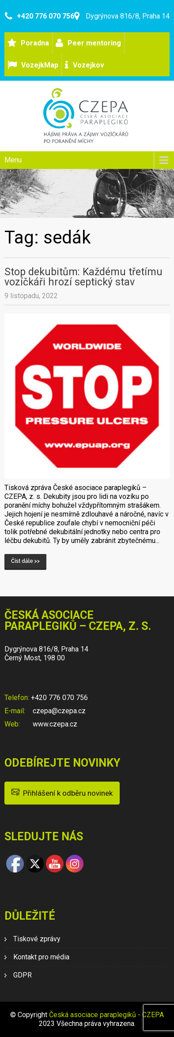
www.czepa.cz (54, 724)
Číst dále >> (25, 561)
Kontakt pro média (41, 957)
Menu (13, 160)
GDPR (22, 975)
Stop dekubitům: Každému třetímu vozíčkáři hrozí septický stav (83, 277)
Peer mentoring (94, 43)
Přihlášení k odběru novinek (62, 792)
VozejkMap (39, 65)
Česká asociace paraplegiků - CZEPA (106, 1015)
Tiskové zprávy (37, 939)
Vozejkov (88, 65)
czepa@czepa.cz (58, 711)
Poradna (35, 43)
